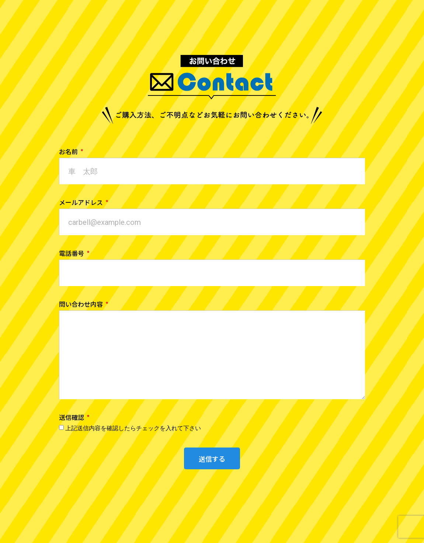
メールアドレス (81, 203)
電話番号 (72, 254)
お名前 (69, 152)
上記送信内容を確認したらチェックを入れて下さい (133, 428)
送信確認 (72, 418)
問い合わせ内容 (81, 305)
